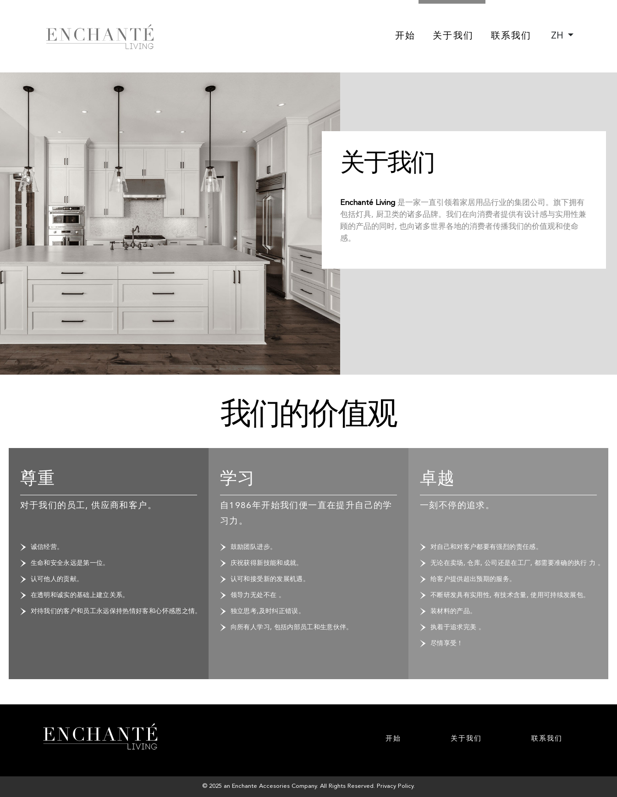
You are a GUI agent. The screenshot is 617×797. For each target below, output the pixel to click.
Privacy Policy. (396, 786)
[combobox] (562, 36)
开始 (405, 36)
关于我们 (453, 36)
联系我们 (511, 36)
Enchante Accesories (261, 786)
